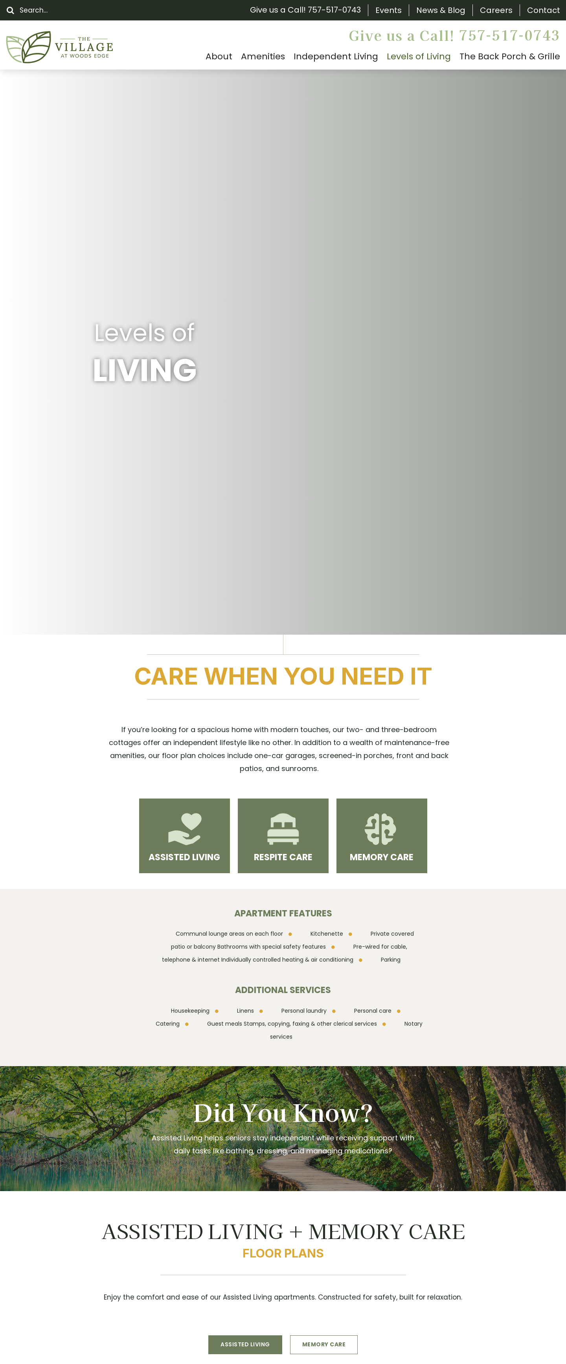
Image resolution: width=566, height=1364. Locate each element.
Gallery (52, 1274)
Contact (543, 10)
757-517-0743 (334, 9)
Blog (47, 1260)
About (51, 1191)
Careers (496, 10)
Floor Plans (59, 1219)
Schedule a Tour (261, 1052)
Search (52, 1164)
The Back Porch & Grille (80, 1205)
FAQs (49, 1232)
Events (388, 10)
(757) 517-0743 (198, 1214)
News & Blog (440, 10)
